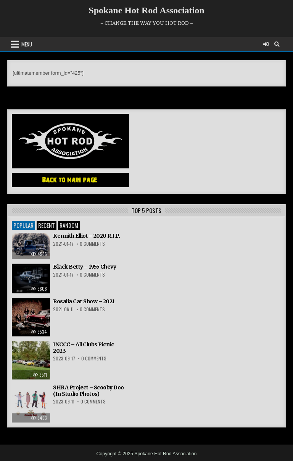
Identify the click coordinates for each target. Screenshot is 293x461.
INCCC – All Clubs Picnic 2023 (83, 347)
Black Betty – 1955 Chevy (84, 266)
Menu (26, 44)
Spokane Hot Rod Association (146, 10)
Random (69, 225)
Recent (46, 225)
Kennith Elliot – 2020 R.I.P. (86, 235)
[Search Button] (277, 44)
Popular (23, 225)
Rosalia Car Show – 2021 (84, 301)
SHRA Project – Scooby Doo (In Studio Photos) (88, 390)
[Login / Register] (265, 44)
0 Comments (92, 244)
